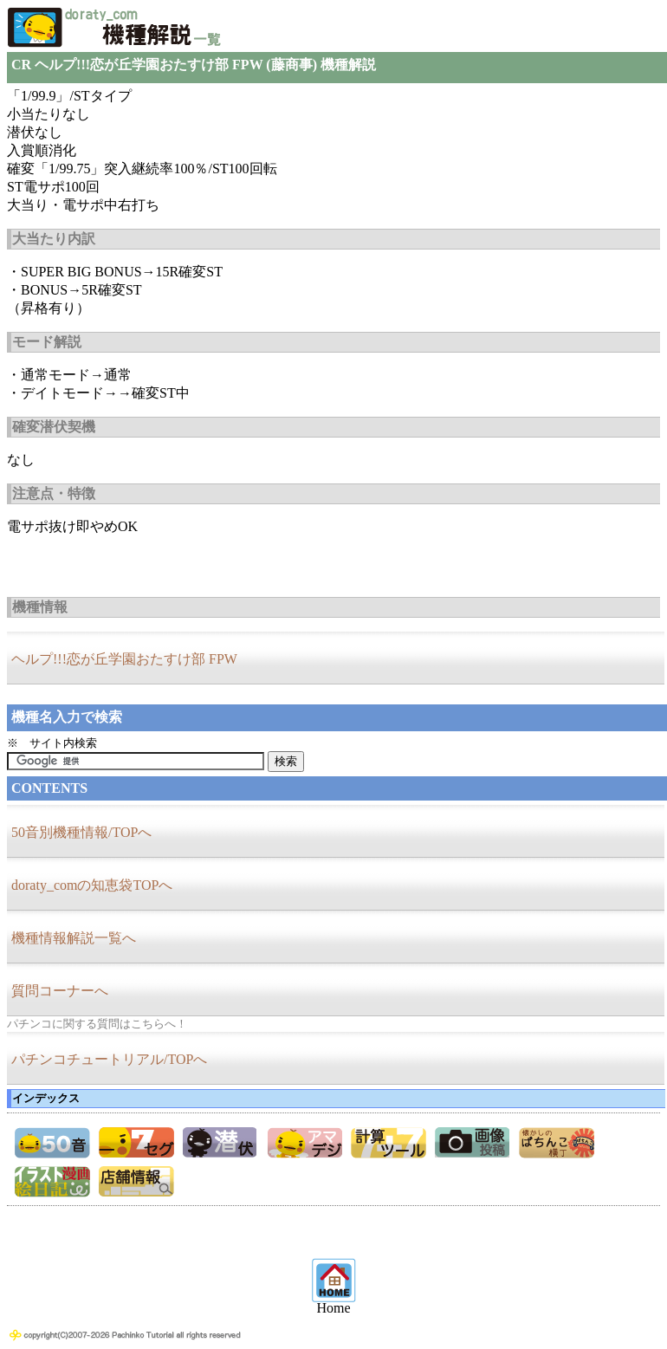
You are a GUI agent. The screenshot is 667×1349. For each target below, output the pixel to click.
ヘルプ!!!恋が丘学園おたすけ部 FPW (124, 659)
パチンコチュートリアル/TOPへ (109, 1059)
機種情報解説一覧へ (73, 938)
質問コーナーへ (59, 990)
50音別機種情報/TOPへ (81, 832)
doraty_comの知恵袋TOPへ (91, 885)
